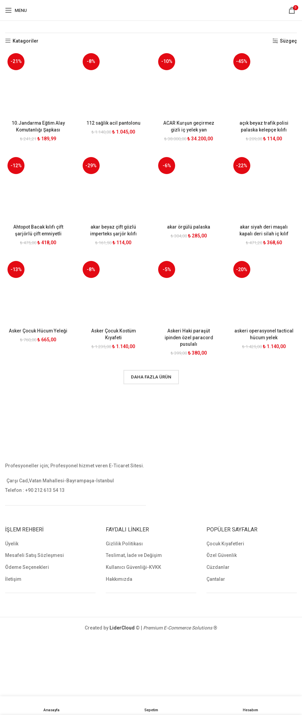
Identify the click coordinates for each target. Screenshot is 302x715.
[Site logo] (151, 10)
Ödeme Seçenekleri (27, 567)
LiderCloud (122, 628)
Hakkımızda (119, 578)
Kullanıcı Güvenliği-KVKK (133, 567)
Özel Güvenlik (221, 555)
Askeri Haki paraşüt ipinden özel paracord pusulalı (189, 337)
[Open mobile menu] (16, 10)
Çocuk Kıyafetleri (225, 543)
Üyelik (11, 543)
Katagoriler (25, 41)
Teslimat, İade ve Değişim (134, 555)
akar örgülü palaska (189, 226)
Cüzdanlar (218, 567)
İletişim (13, 578)
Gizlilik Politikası (124, 543)
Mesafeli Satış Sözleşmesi (34, 555)
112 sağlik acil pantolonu (113, 122)
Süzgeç (288, 41)
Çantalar (215, 578)
